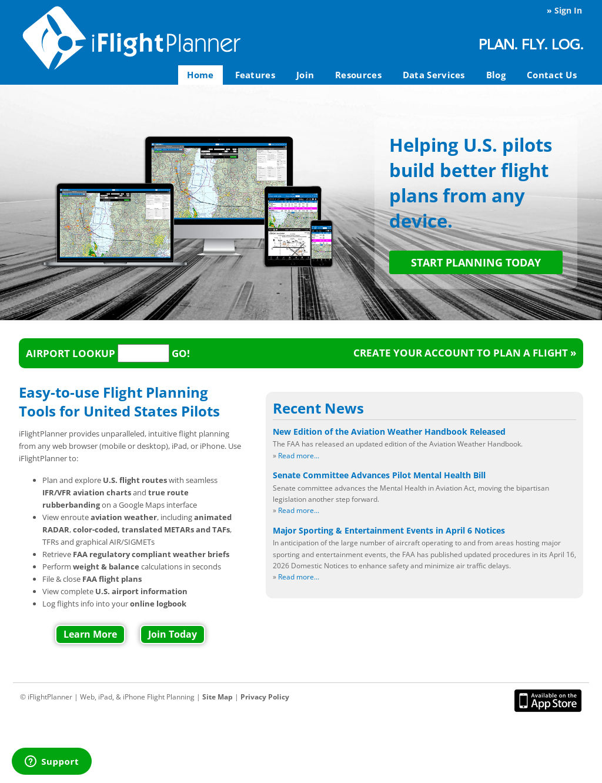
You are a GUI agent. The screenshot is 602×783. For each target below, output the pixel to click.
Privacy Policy (264, 697)
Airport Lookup (70, 353)
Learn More (90, 634)
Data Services (434, 75)
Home (200, 75)
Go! (181, 353)
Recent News (318, 408)
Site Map (217, 697)
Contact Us (552, 75)
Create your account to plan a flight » (464, 352)
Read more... (298, 456)
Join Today (172, 634)
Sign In (568, 10)
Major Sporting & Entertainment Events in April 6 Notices (389, 530)
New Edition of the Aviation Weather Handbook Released (389, 431)
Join (305, 75)
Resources (358, 75)
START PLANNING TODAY (476, 262)
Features (255, 75)
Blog (496, 75)
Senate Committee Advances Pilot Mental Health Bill (379, 475)
